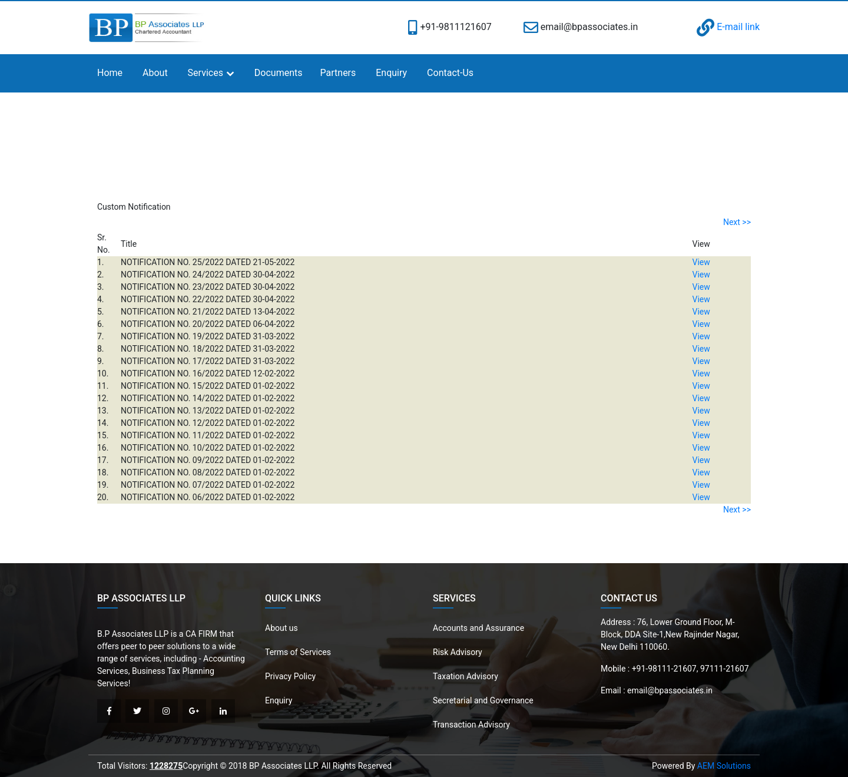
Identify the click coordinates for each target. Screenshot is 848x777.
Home (109, 72)
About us (281, 628)
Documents (278, 72)
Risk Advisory (457, 652)
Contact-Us (450, 72)
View (701, 262)
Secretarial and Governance (483, 700)
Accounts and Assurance (478, 628)
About (155, 72)
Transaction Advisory (471, 724)
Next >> (737, 222)
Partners (338, 72)
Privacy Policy (290, 676)
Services (205, 72)
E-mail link (728, 26)
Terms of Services (298, 652)
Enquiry (391, 72)
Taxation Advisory (465, 676)
